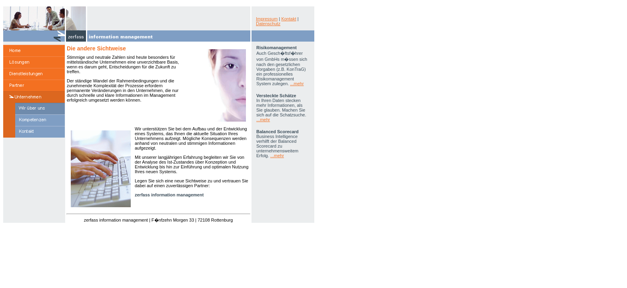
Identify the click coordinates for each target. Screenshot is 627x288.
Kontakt (288, 18)
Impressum (267, 18)
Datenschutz (268, 23)
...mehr (297, 83)
